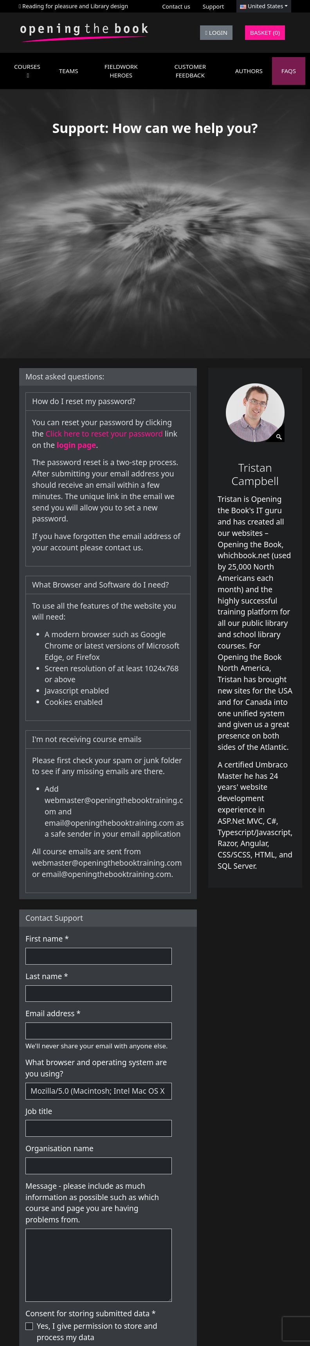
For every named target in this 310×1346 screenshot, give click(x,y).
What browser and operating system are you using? (96, 1068)
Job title (38, 1111)
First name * (47, 938)
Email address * (53, 1013)
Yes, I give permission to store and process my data (97, 1331)
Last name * (46, 976)
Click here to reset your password (105, 433)
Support (213, 6)
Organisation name (59, 1148)
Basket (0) (265, 32)
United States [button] (261, 6)
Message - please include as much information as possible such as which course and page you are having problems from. (92, 1203)
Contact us (176, 6)
